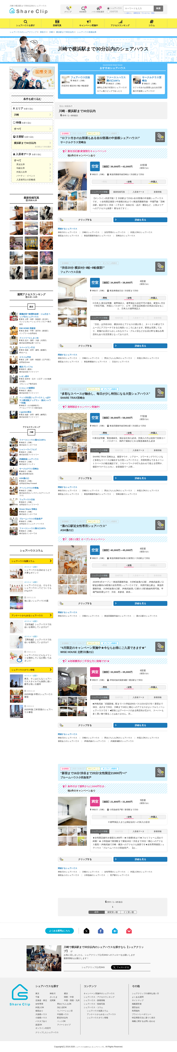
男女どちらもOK (64, 1004)
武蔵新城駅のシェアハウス (122, 741)
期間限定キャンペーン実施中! (84, 406)
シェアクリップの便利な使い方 (145, 993)
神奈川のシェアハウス (67, 232)
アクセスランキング (120, 25)
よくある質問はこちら (59, 931)
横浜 (66, 993)
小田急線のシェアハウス (94, 875)
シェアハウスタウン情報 (22, 670)
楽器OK (38, 1025)
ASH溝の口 (67, 530)
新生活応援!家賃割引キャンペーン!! (87, 151)
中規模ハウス (63, 1014)
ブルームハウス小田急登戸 (75, 777)
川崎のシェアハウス (90, 232)
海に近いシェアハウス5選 (36, 601)
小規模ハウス (41, 1018)
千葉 (37, 997)
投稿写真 (57, 25)
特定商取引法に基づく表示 (143, 1018)
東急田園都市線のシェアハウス (97, 236)
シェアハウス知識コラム (22, 561)
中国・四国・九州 (71, 1000)
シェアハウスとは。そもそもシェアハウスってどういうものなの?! (37, 588)
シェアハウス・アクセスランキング (99, 997)
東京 (37, 993)
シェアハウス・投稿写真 (94, 1004)
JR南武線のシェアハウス (95, 741)
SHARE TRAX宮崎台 (72, 397)
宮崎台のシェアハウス (125, 236)
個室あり (39, 1011)
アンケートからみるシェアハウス (27, 615)
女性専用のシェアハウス (115, 232)
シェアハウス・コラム (93, 1007)
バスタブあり (41, 1021)
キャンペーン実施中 (88, 25)
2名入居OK (62, 1007)
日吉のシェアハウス (120, 362)
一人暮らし (128, 13)
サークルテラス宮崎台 (73, 142)
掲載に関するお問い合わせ (143, 1021)
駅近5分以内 (62, 1018)
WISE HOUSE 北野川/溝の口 (77, 652)
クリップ (68, 9)
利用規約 (136, 1011)
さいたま (53, 997)
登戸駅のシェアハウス (119, 875)
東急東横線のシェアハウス (95, 362)
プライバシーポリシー (141, 1014)
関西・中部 (69, 997)
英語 (152, 13)
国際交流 (137, 13)
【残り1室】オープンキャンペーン (86, 539)
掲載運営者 (137, 1004)
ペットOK (61, 1021)
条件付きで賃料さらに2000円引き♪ (87, 786)
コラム (152, 25)
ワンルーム (146, 13)
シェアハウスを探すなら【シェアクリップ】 (89, 1047)
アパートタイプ (64, 1025)
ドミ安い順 (128, 912)
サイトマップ (138, 1000)
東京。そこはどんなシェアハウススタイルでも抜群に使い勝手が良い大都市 (37, 681)
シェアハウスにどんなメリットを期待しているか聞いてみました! (37, 658)
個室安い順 (112, 912)
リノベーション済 (65, 1011)
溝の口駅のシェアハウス (146, 616)
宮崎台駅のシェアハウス (126, 494)
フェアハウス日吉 (70, 272)
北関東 (53, 1000)
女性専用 (39, 1004)
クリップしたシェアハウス (47, 1032)
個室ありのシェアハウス (68, 236)
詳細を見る (140, 220)
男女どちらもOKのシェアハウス (118, 358)
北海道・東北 (41, 1000)
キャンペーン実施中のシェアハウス (99, 993)
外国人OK (39, 1007)
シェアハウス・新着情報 (94, 1000)
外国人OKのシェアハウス (141, 232)
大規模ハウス (41, 1014)
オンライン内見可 (43, 1028)
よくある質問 (138, 997)
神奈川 (53, 993)
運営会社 (136, 1007)
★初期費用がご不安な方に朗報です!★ (88, 661)
